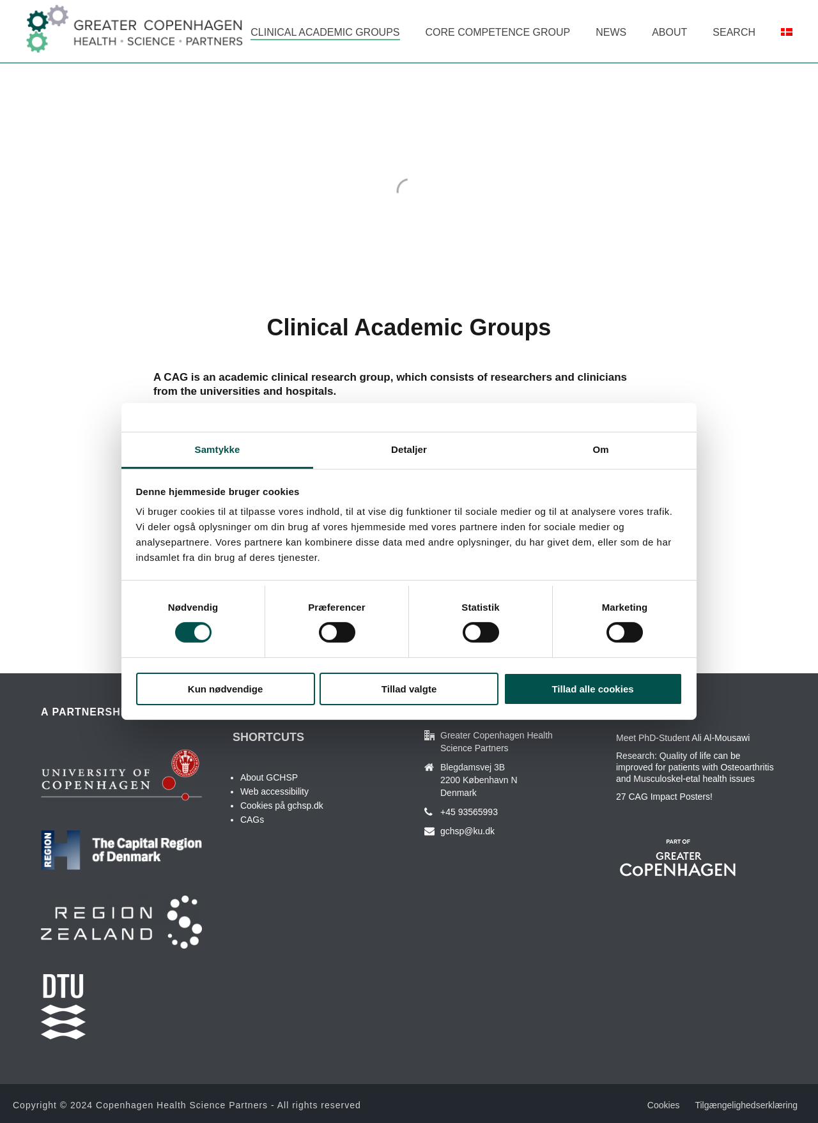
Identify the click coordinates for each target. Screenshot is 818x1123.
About (669, 32)
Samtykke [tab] (217, 449)
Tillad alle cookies (592, 689)
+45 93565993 (469, 812)
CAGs (252, 819)
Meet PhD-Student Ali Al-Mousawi (683, 738)
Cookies (663, 1105)
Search (734, 32)
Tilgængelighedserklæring (746, 1105)
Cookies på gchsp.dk (281, 805)
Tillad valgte (409, 689)
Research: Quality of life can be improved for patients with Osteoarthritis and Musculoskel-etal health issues (695, 767)
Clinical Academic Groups (325, 32)
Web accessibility (274, 791)
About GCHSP (269, 777)
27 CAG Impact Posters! (664, 796)
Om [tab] (600, 449)
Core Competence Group (498, 32)
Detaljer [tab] (409, 449)
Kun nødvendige (225, 689)
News (611, 32)
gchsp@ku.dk (467, 831)
